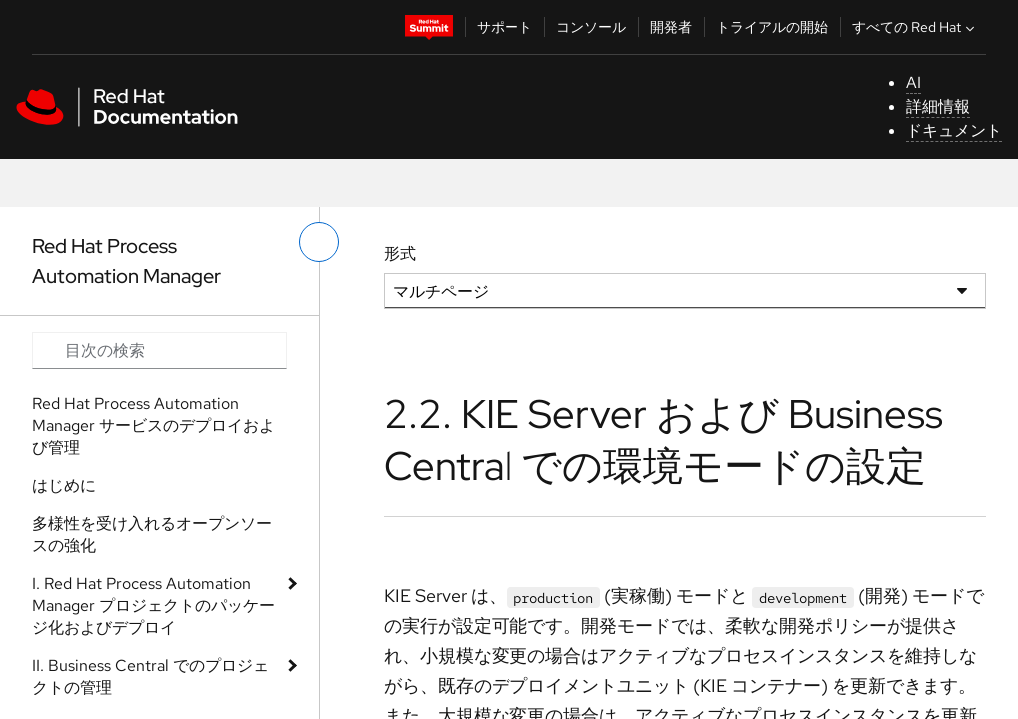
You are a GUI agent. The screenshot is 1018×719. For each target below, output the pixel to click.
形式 (400, 253)
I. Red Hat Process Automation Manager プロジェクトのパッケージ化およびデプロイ (153, 605)
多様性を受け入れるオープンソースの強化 (152, 534)
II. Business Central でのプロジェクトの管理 (150, 676)
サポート (504, 27)
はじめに (64, 485)
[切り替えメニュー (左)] (319, 242)
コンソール (591, 27)
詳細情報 (938, 106)
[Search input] (159, 350)
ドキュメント (954, 130)
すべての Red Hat (915, 27)
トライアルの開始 (772, 27)
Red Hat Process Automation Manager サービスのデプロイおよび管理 (153, 425)
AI (913, 82)
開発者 (671, 27)
